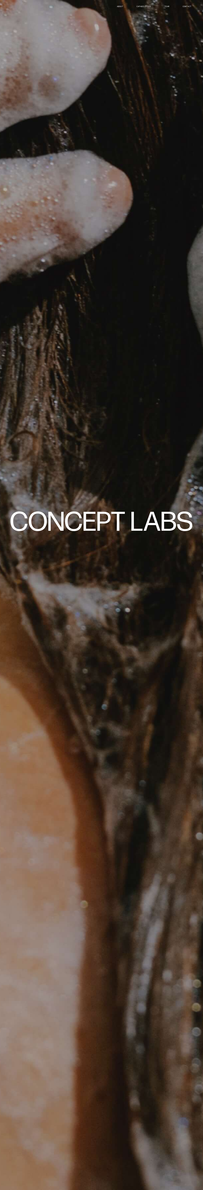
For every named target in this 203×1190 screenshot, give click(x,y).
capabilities (143, 6)
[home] (101, 521)
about (120, 6)
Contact (187, 6)
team (166, 6)
